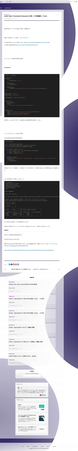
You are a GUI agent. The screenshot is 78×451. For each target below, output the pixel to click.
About (10, 1)
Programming (35, 446)
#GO (10, 291)
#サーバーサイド (16, 291)
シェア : (6, 264)
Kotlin (6, 18)
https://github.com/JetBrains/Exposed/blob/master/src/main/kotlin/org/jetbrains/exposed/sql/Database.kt (29, 250)
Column (48, 446)
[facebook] (12, 265)
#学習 (12, 291)
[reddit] (14, 265)
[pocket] (16, 265)
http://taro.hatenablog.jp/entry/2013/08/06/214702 (16, 245)
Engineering (7, 8)
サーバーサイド (14, 18)
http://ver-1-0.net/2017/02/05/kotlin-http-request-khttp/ (37, 42)
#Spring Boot (14, 305)
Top (7, 1)
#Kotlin (10, 305)
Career (42, 446)
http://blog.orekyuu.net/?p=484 (11, 239)
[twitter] (9, 265)
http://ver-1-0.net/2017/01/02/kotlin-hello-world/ (26, 45)
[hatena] (18, 265)
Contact (54, 446)
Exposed (9, 18)
